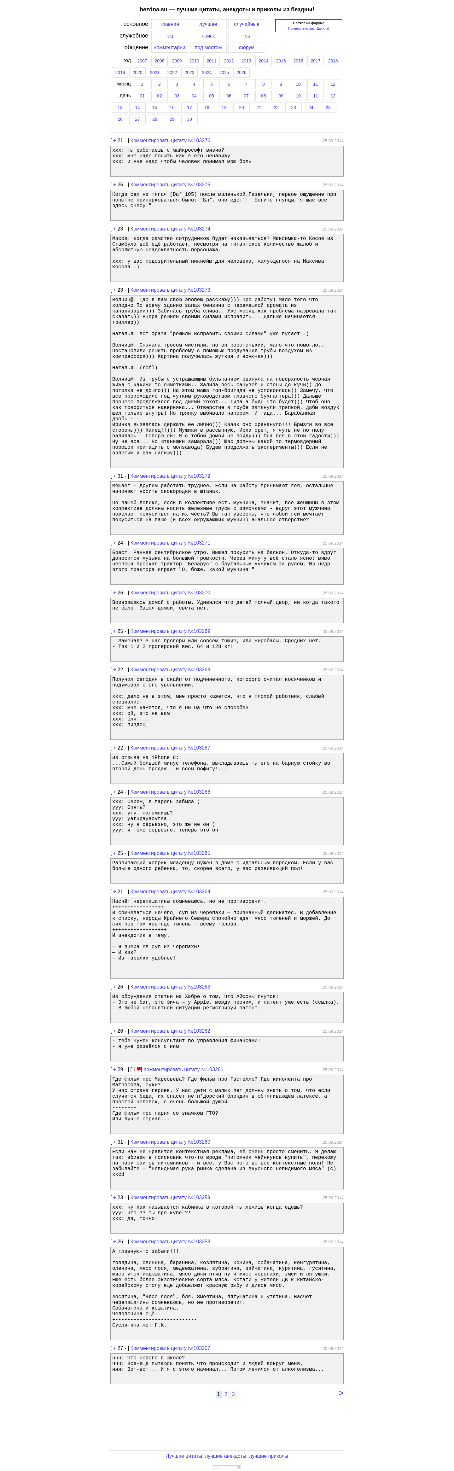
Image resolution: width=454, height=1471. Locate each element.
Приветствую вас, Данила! (308, 28)
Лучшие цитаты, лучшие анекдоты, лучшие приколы (227, 1456)
